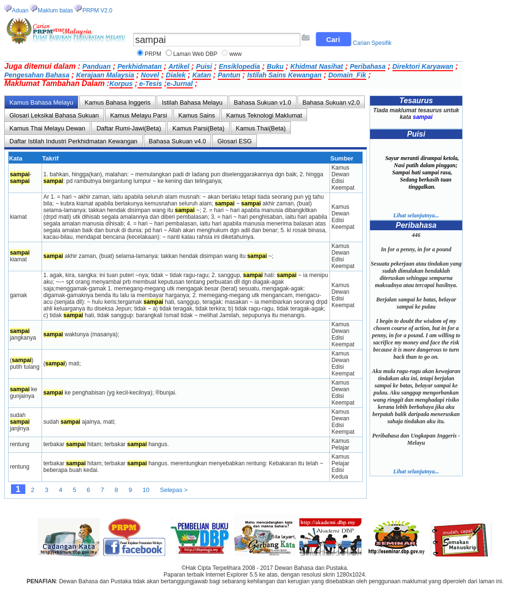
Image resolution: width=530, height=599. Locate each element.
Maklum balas (55, 10)
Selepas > (174, 489)
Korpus (121, 83)
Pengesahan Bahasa (36, 75)
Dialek (175, 75)
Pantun (229, 75)
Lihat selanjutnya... (416, 215)
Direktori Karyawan (423, 66)
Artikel (179, 66)
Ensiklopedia (239, 66)
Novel (150, 75)
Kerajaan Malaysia (105, 75)
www (235, 54)
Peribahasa (368, 66)
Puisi (204, 66)
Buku (275, 66)
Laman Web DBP (195, 54)
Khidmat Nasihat (316, 66)
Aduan (20, 10)
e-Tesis (150, 83)
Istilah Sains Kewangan (284, 75)
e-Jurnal (179, 83)
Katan (201, 75)
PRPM (153, 54)
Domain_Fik (347, 75)
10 (146, 489)
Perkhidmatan (139, 66)
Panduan (97, 66)
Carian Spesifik (372, 43)
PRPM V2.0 (97, 10)
